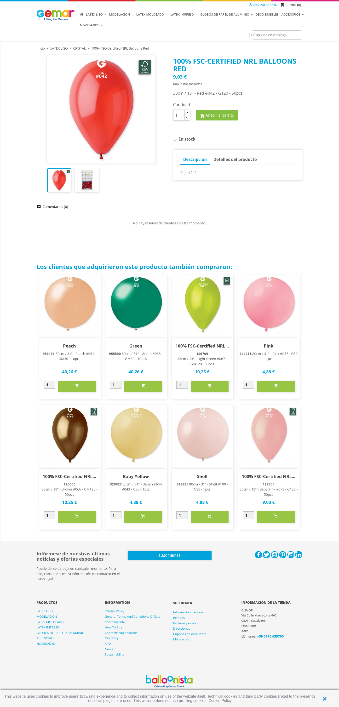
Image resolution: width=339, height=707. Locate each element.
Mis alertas (181, 639)
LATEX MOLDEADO (50, 622)
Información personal (188, 612)
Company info (115, 622)
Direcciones (181, 628)
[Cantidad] (179, 115)
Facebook (258, 554)
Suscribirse (170, 555)
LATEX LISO (45, 611)
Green (135, 346)
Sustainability (114, 654)
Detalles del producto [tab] (235, 159)
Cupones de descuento (190, 634)
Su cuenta (182, 603)
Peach (69, 346)
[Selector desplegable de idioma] (238, 5)
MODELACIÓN (47, 616)
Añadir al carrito (217, 115)
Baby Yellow (136, 476)
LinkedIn (298, 554)
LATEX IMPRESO (48, 627)
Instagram (290, 554)
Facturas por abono (187, 623)
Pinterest (282, 554)
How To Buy (113, 627)
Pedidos (179, 618)
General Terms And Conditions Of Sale (132, 616)
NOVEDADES (46, 643)
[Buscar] (275, 35)
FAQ (108, 643)
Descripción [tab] (195, 159)
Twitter (266, 554)
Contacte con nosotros (121, 633)
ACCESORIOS (46, 638)
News (109, 649)
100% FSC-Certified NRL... (202, 346)
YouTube (274, 554)
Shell (202, 476)
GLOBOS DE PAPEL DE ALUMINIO (61, 633)
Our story (112, 638)
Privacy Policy (114, 611)
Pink (268, 346)
